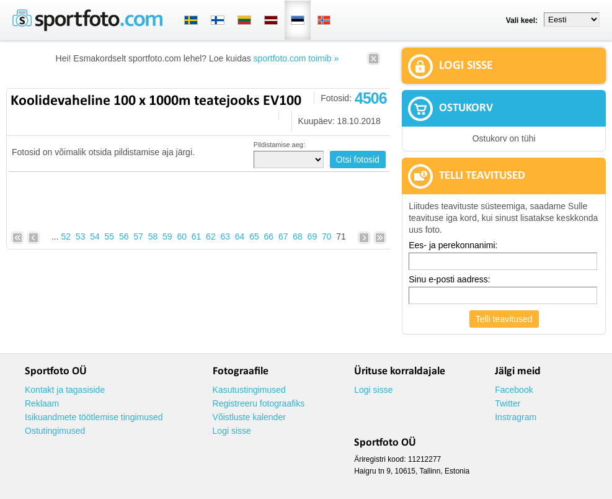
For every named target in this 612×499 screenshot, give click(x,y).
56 (124, 236)
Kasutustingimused (249, 390)
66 (269, 236)
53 (81, 236)
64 (240, 236)
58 (153, 236)
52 (66, 236)
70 (327, 236)
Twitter (507, 403)
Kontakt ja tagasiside (65, 390)
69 (312, 236)
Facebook (514, 390)
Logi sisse (232, 431)
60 (182, 236)
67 (283, 236)
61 (197, 236)
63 (225, 236)
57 (138, 236)
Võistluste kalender (249, 417)
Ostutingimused (55, 431)
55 (110, 236)
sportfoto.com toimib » (296, 58)
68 (298, 236)
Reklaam (42, 403)
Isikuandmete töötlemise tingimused (94, 417)
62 (211, 236)
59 (167, 236)
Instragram (515, 417)
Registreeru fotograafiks (259, 403)
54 (95, 236)
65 (254, 236)
